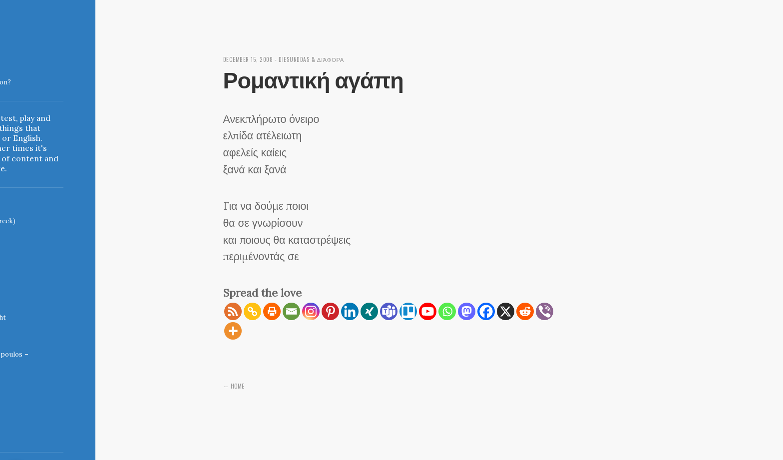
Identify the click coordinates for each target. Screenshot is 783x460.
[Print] (272, 311)
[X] (505, 311)
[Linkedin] (350, 311)
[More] (233, 331)
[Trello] (408, 311)
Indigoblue (8, 77)
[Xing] (369, 311)
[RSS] (233, 311)
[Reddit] (525, 311)
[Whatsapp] (447, 311)
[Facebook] (486, 311)
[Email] (291, 311)
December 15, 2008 (250, 59)
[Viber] (544, 311)
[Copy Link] (252, 311)
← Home (234, 386)
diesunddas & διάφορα (318, 59)
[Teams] (388, 311)
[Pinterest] (330, 311)
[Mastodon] (466, 311)
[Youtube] (427, 311)
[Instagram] (311, 311)
